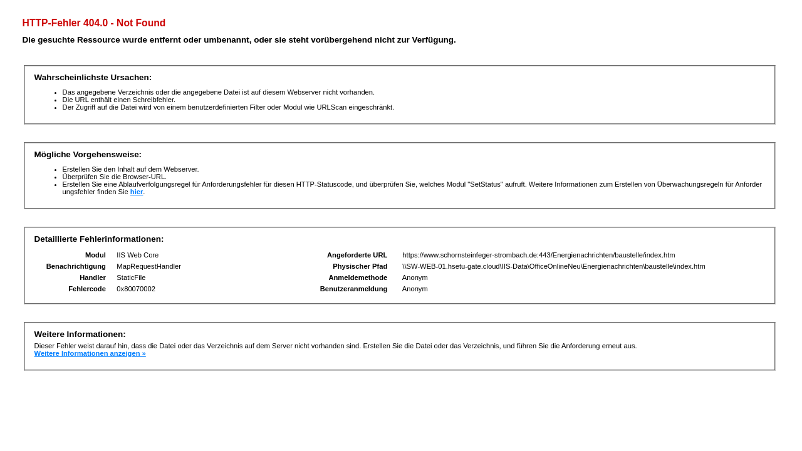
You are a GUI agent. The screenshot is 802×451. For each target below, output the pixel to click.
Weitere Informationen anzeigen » (90, 353)
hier (136, 191)
